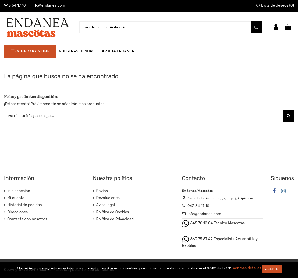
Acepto (272, 269)
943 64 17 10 (15, 5)
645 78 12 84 (201, 223)
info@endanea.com (48, 5)
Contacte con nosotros (27, 219)
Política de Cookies (112, 212)
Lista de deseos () (275, 5)
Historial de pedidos (24, 205)
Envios (102, 191)
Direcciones (17, 212)
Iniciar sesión (18, 191)
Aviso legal (105, 205)
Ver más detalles (247, 268)
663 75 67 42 (201, 239)
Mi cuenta (15, 198)
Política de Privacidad (115, 219)
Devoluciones (108, 198)
